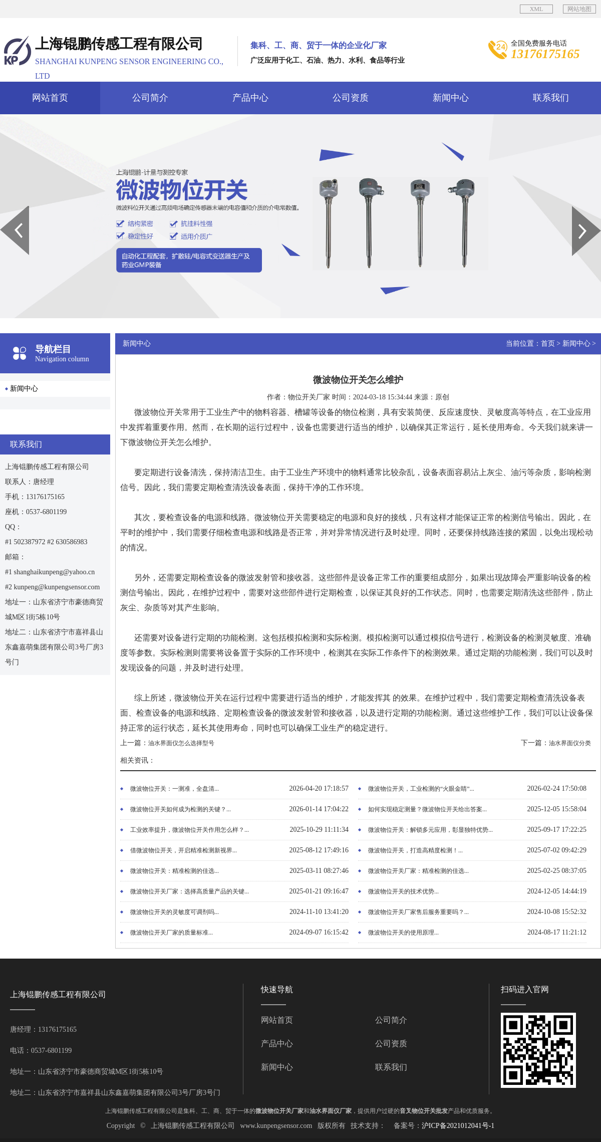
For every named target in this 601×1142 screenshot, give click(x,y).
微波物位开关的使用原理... (403, 932)
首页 (548, 343)
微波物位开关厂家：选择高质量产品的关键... (189, 891)
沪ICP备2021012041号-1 (458, 1125)
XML (536, 9)
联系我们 (551, 98)
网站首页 (50, 98)
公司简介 (150, 98)
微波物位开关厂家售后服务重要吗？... (418, 912)
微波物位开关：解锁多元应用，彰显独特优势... (430, 829)
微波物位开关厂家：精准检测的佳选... (418, 870)
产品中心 (250, 98)
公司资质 (351, 98)
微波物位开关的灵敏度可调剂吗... (174, 912)
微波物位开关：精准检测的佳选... (174, 870)
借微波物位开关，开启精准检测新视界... (183, 850)
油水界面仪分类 (570, 743)
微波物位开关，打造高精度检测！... (415, 850)
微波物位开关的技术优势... (403, 891)
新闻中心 (451, 98)
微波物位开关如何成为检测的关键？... (180, 809)
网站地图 (579, 9)
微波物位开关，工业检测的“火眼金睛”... (421, 788)
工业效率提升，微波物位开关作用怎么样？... (189, 829)
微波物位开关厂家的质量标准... (171, 932)
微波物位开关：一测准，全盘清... (174, 788)
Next (577, 209)
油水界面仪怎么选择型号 (181, 743)
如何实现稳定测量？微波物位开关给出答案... (427, 809)
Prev (5, 209)
